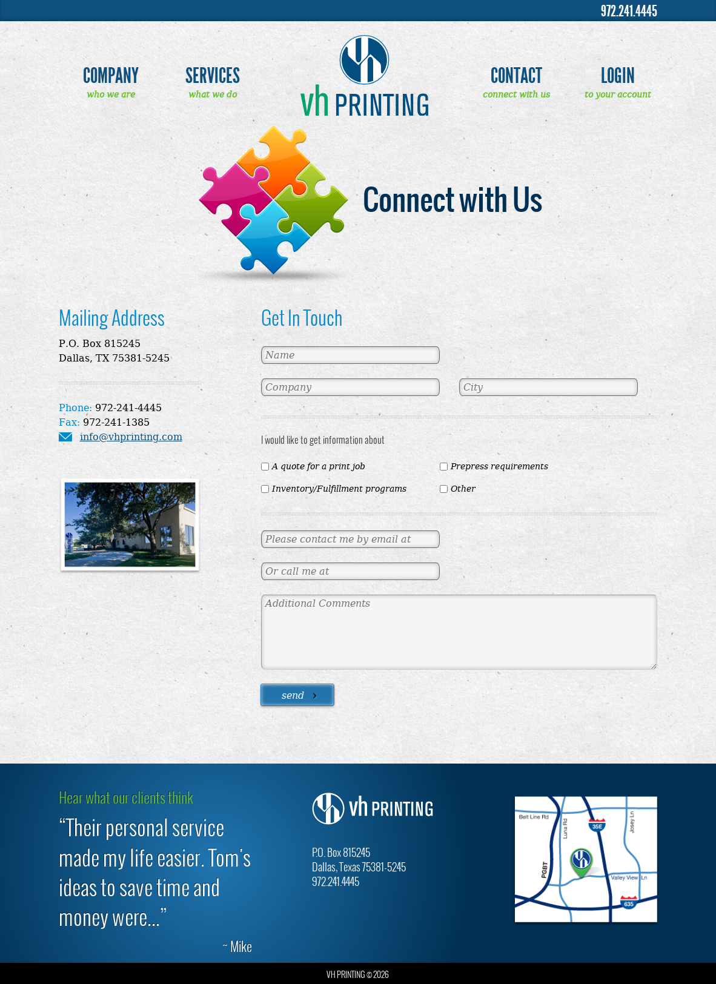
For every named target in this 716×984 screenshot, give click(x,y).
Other (463, 489)
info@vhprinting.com (131, 437)
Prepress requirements (499, 466)
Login (618, 76)
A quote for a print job (318, 466)
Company (111, 76)
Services (212, 76)
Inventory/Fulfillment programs (339, 489)
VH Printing (364, 75)
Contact (516, 76)
